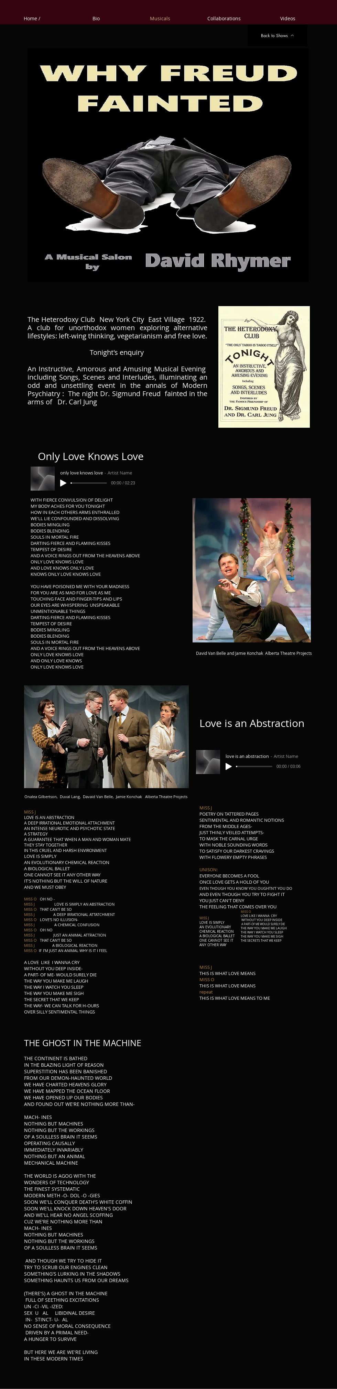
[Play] (63, 483)
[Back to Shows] (277, 35)
